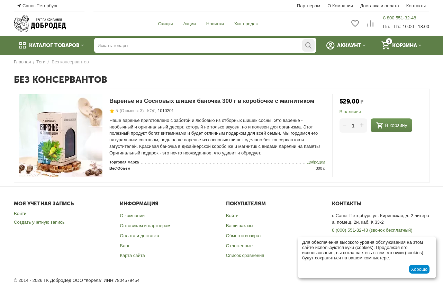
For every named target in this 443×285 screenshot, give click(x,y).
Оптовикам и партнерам (145, 225)
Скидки (165, 23)
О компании (132, 215)
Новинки (215, 23)
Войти (20, 213)
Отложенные (239, 245)
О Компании (340, 5)
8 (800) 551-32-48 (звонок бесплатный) (372, 230)
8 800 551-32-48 (399, 17)
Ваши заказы (239, 225)
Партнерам (308, 5)
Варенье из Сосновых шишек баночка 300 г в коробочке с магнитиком (211, 101)
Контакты (416, 5)
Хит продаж (246, 23)
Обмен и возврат (243, 235)
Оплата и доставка (139, 235)
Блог (124, 245)
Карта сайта (132, 255)
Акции (189, 23)
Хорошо (419, 269)
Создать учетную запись (39, 222)
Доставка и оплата (379, 5)
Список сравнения (245, 255)
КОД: (151, 110)
